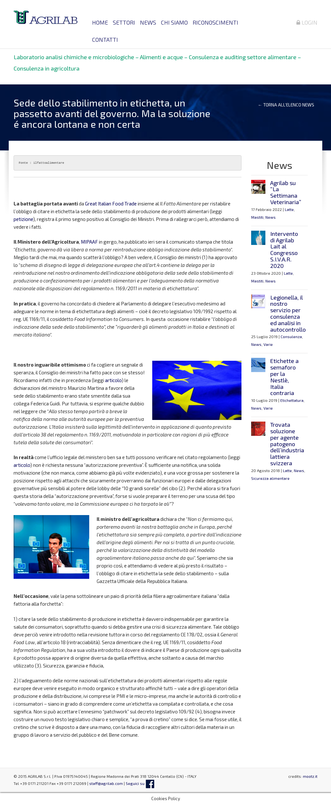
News (148, 22)
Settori (124, 22)
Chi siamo (174, 22)
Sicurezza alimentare (270, 478)
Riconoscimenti (215, 22)
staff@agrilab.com (106, 783)
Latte (289, 209)
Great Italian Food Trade (111, 203)
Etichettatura (292, 400)
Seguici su (140, 783)
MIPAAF (89, 242)
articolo (113, 380)
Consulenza (291, 336)
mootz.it (310, 776)
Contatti (105, 39)
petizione (23, 219)
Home (100, 22)
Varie (268, 344)
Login (306, 22)
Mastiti (257, 217)
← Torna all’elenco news (286, 104)
